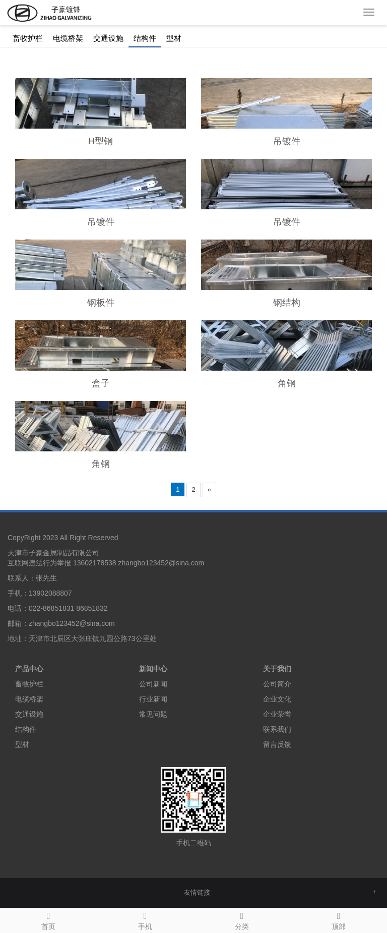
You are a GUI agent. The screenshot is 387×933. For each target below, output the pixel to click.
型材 (173, 38)
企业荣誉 (277, 714)
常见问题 (153, 714)
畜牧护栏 (28, 38)
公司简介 (277, 684)
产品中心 (29, 669)
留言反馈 (277, 744)
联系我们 (277, 729)
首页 (48, 919)
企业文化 (277, 699)
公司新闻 (153, 684)
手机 (145, 919)
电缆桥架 (68, 38)
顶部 (338, 919)
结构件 (145, 38)
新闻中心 (153, 669)
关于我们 (277, 669)
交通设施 (108, 38)
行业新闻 (153, 699)
